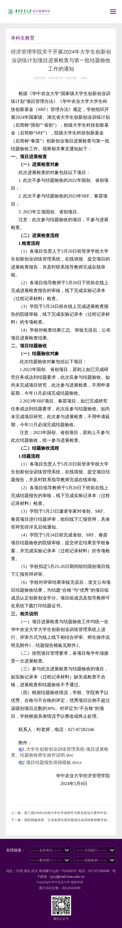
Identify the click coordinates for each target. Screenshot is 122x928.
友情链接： (15, 850)
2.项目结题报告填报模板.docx (52, 762)
